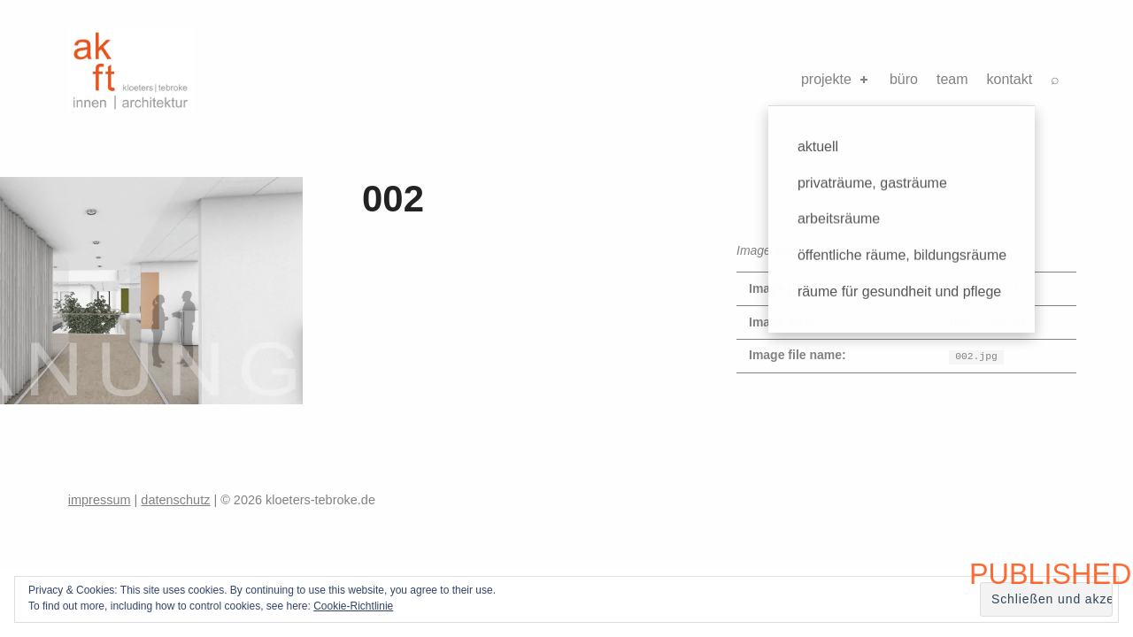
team (952, 79)
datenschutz (175, 500)
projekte (836, 79)
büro (904, 79)
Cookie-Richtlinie (353, 606)
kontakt (1010, 79)
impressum (99, 500)
